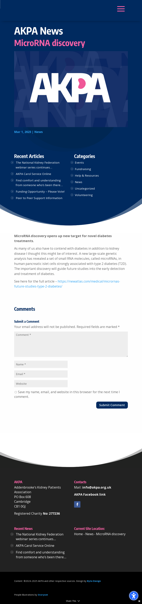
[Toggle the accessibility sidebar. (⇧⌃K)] (133, 595)
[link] (77, 504)
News (38, 132)
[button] (37, 9)
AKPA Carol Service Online (33, 174)
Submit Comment (112, 405)
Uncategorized (85, 188)
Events (79, 163)
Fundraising (83, 169)
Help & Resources (87, 175)
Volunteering (84, 195)
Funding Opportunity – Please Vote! (40, 191)
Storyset (43, 594)
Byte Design (94, 580)
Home (78, 534)
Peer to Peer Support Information (39, 198)
